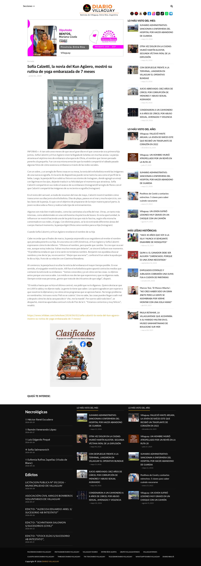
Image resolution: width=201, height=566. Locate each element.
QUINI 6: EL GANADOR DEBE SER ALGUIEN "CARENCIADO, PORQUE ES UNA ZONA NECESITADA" (156, 256)
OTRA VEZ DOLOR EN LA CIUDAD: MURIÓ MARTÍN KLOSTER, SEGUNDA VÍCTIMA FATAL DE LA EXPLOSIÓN (156, 52)
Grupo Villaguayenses (130, 552)
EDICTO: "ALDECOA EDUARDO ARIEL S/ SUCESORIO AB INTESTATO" (48, 511)
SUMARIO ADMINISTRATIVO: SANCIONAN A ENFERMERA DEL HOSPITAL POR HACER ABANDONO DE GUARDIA (156, 30)
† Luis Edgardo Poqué (37, 439)
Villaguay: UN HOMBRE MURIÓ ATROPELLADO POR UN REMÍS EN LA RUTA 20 (156, 158)
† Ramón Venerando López (40, 429)
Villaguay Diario (90, 552)
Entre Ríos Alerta (109, 552)
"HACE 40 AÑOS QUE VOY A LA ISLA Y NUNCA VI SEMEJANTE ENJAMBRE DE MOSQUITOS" (154, 239)
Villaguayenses (150, 552)
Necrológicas (36, 411)
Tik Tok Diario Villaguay (94, 557)
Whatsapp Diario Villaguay (148, 557)
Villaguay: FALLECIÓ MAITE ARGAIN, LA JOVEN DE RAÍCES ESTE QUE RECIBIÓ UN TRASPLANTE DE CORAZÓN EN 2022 (156, 139)
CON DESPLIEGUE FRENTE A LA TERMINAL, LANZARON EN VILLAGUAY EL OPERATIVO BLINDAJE (154, 73)
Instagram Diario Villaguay (67, 552)
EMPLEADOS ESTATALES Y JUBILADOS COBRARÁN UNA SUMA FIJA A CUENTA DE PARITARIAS (157, 274)
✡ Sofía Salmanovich (37, 449)
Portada (30, 61)
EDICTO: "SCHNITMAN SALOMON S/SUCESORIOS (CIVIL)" (45, 524)
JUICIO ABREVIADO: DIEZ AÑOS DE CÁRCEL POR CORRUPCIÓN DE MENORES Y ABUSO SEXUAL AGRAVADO (156, 94)
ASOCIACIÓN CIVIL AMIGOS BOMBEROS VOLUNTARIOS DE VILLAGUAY (49, 497)
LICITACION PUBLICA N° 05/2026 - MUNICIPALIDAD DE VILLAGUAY (45, 484)
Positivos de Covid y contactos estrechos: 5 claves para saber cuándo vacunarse (154, 197)
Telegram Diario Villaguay (120, 557)
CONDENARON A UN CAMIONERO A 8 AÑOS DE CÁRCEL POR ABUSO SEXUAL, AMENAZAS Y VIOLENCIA (156, 113)
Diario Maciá (168, 557)
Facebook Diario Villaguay (39, 552)
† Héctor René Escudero (39, 419)
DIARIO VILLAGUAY (50, 561)
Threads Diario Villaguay (69, 557)
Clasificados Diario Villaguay (40, 557)
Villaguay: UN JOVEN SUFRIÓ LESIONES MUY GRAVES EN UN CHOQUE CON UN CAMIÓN (154, 215)
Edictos (31, 474)
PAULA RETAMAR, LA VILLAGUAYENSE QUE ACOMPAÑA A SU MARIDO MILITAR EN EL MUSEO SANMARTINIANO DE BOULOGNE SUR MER (156, 319)
